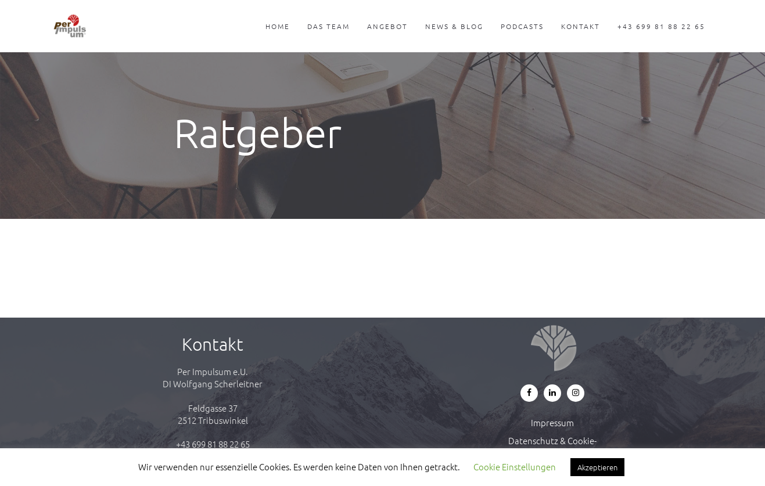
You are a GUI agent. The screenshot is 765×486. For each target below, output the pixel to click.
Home (277, 26)
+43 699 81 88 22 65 (661, 26)
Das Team (328, 26)
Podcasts (522, 26)
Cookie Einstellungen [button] (514, 466)
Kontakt (580, 26)
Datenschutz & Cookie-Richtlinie (552, 446)
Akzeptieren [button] (597, 467)
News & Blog (454, 26)
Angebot (387, 26)
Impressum (552, 422)
